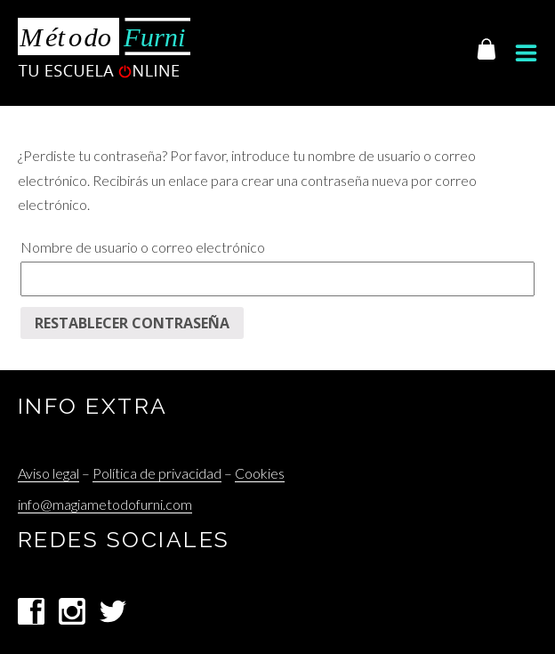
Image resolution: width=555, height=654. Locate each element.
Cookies (260, 472)
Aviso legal (48, 472)
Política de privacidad (156, 472)
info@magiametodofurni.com (105, 504)
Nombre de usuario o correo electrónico (142, 246)
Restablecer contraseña (132, 323)
